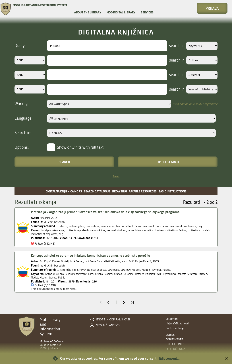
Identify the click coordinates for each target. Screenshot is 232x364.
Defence (154, 274)
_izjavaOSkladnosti (177, 323)
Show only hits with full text (80, 147)
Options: (21, 147)
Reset (116, 176)
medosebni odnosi (127, 230)
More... (74, 288)
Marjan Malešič (158, 261)
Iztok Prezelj (82, 261)
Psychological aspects (194, 274)
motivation (164, 230)
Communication (124, 274)
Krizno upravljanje (56, 274)
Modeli (59, 277)
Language (22, 118)
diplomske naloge (56, 230)
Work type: (23, 103)
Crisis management (81, 274)
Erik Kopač (46, 261)
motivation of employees (73, 234)
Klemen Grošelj (63, 261)
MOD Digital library (121, 12)
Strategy (49, 277)
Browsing (119, 191)
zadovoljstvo (148, 230)
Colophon (171, 318)
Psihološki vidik (169, 274)
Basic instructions (172, 191)
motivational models (44, 234)
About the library (87, 12)
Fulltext (39, 243)
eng (92, 234)
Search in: (22, 133)
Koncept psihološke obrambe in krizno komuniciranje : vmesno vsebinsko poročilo (96, 255)
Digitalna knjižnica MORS (63, 191)
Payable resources (143, 191)
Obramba (141, 274)
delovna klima (106, 230)
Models (69, 277)
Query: (20, 45)
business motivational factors (190, 230)
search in (173, 45)
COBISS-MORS (174, 339)
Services (147, 12)
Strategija (37, 277)
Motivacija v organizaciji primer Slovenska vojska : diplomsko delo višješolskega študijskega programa (112, 211)
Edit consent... (169, 358)
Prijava (212, 8)
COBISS (170, 334)
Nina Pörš (46, 217)
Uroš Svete (97, 261)
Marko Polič (140, 261)
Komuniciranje (104, 274)
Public (90, 277)
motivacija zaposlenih (82, 230)
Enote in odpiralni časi (113, 319)
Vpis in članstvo (108, 325)
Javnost (79, 277)
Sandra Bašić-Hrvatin (119, 261)
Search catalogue (97, 191)
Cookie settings (174, 328)
